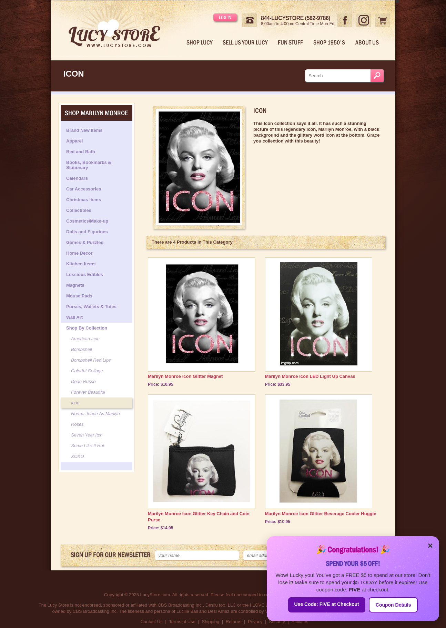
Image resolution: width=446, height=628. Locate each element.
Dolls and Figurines (87, 231)
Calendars (77, 178)
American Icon (85, 338)
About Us (367, 42)
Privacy (255, 621)
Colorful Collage (87, 370)
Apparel (74, 141)
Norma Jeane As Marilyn (95, 413)
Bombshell (81, 349)
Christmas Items (83, 199)
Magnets (75, 285)
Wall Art (74, 317)
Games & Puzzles (84, 242)
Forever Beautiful (88, 392)
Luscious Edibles (84, 274)
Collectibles (78, 210)
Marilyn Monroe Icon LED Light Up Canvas (310, 376)
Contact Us (151, 621)
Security (277, 621)
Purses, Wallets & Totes (91, 306)
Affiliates (300, 621)
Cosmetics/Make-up (87, 221)
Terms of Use (182, 621)
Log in (225, 17)
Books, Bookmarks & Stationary (88, 165)
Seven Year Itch (87, 435)
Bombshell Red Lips (91, 360)
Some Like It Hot (87, 445)
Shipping (211, 621)
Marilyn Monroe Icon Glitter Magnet (185, 376)
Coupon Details (393, 605)
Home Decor (79, 253)
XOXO (77, 456)
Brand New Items (84, 130)
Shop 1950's (329, 42)
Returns (234, 621)
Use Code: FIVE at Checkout (326, 604)
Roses (77, 424)
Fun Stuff (290, 42)
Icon (75, 402)
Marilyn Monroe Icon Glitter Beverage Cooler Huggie (320, 513)
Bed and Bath (80, 151)
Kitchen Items (80, 263)
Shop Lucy (199, 42)
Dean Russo (83, 381)
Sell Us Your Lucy (245, 42)
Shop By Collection (86, 328)
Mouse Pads (79, 295)
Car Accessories (83, 189)
